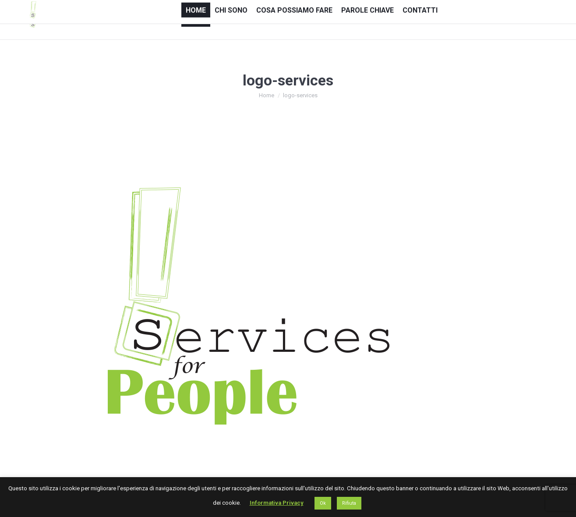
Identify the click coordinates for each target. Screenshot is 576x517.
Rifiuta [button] (349, 503)
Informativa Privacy (277, 502)
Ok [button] (323, 503)
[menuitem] (195, 19)
